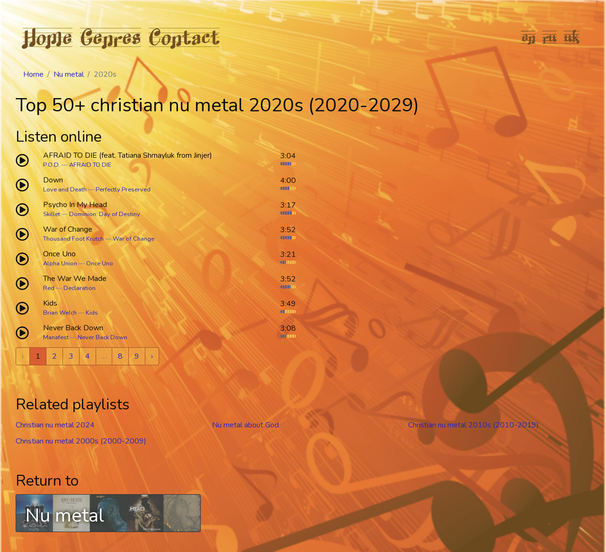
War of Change (133, 239)
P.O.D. (51, 165)
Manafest (56, 337)
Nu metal (68, 74)
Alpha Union (60, 263)
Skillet (51, 214)
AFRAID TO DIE (90, 165)
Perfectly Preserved (123, 189)
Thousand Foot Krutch (73, 239)
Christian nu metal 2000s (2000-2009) (81, 441)
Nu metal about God (245, 425)
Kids (92, 312)
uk (571, 37)
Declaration (79, 288)
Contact (184, 37)
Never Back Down (102, 337)
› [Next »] (152, 356)
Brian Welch (60, 312)
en (528, 37)
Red (48, 288)
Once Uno (99, 263)
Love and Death (65, 189)
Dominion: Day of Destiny (104, 214)
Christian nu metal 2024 (55, 425)
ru (550, 37)
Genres (110, 37)
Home (47, 37)
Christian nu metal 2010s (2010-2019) (473, 425)
